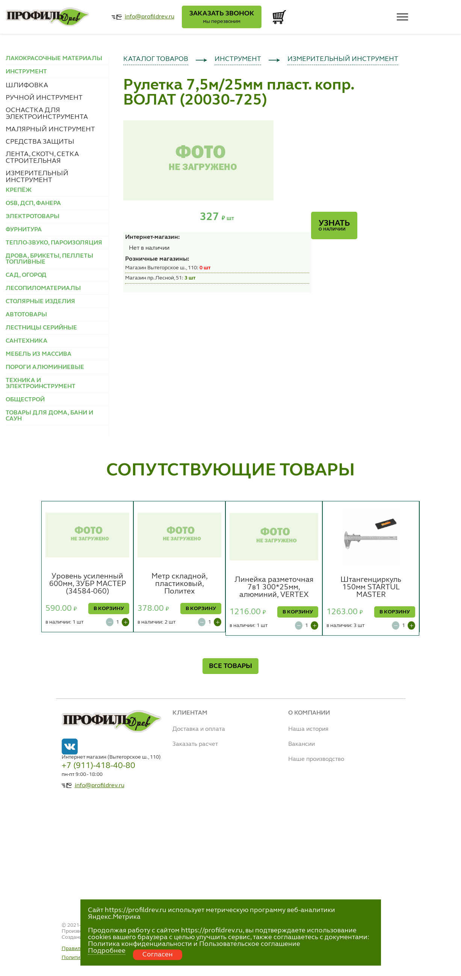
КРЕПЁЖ (19, 190)
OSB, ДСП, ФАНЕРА (33, 203)
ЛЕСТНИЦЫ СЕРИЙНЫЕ (41, 328)
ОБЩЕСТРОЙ (25, 400)
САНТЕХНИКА (26, 341)
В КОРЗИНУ (109, 608)
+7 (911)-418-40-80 (98, 766)
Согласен (157, 954)
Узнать (334, 225)
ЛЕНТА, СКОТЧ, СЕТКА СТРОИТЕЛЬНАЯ (42, 157)
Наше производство (316, 759)
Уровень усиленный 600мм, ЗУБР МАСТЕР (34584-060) (87, 584)
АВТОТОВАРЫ (26, 315)
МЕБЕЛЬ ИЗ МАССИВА (38, 354)
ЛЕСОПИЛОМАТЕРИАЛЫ (43, 288)
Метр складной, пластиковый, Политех (179, 584)
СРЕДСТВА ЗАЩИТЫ (40, 141)
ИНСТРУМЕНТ (238, 59)
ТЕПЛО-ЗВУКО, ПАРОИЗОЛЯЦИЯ (54, 243)
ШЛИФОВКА (27, 85)
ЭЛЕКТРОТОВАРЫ (32, 217)
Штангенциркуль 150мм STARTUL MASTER (370, 587)
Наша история (308, 729)
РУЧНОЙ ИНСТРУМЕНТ (44, 97)
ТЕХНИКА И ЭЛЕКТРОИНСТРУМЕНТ (41, 384)
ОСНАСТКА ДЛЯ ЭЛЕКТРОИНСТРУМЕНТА (47, 113)
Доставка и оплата (198, 729)
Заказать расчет (195, 744)
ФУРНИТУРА (24, 230)
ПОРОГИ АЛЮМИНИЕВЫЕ (45, 367)
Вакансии (301, 744)
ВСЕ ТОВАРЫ (230, 666)
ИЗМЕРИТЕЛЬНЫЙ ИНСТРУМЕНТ (37, 177)
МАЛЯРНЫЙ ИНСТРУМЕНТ (50, 129)
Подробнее (106, 950)
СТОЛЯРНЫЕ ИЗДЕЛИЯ (40, 302)
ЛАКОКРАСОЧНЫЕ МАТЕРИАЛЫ (54, 59)
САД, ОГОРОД (26, 275)
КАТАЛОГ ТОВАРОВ (155, 59)
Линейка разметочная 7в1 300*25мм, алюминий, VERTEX (273, 587)
